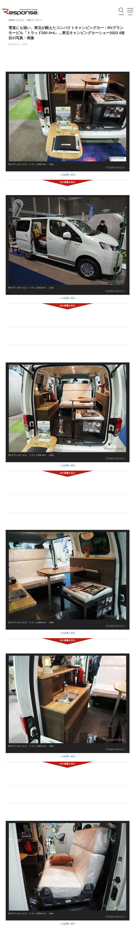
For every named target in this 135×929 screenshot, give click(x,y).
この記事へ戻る (67, 174)
